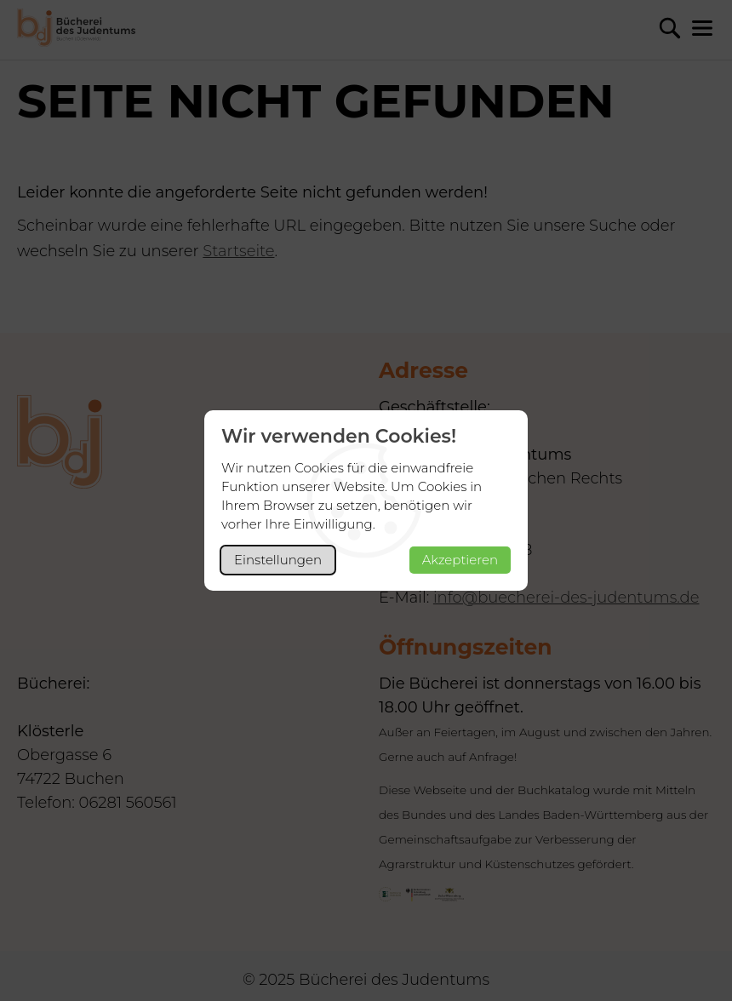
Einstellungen (278, 560)
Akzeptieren (460, 560)
